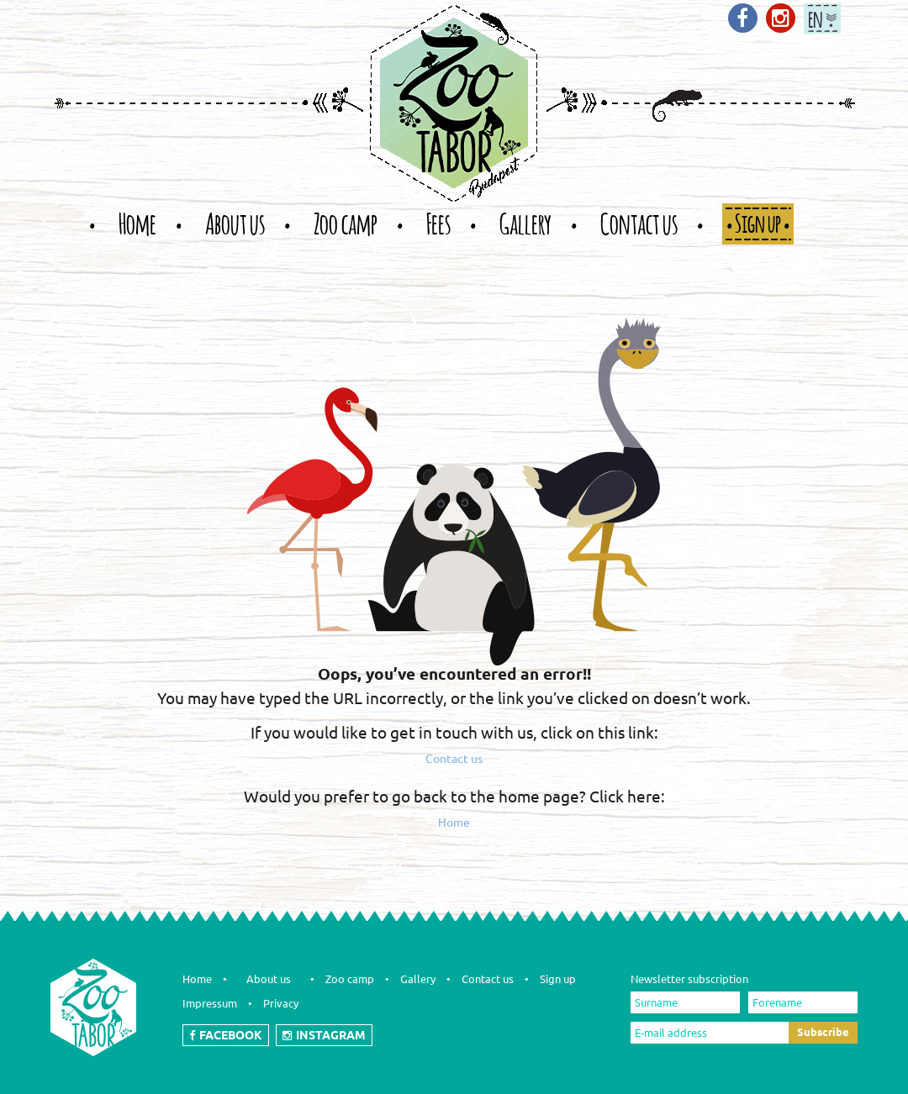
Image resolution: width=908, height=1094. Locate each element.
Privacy (280, 1003)
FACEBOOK (225, 1035)
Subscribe (823, 1032)
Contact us (454, 758)
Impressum (209, 1003)
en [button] (815, 16)
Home (454, 822)
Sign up (558, 979)
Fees (438, 222)
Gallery (418, 979)
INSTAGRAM (324, 1035)
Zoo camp (349, 979)
